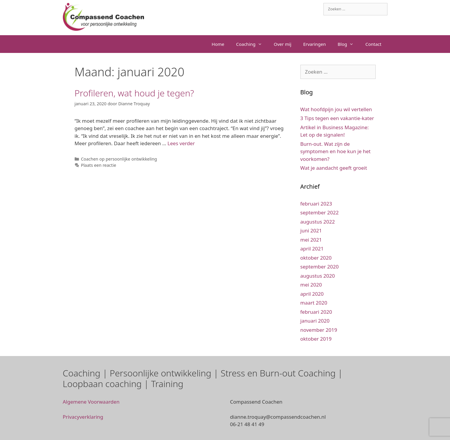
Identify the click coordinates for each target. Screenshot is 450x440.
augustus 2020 (317, 275)
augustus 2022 (317, 221)
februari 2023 (316, 203)
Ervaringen (314, 44)
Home (218, 44)
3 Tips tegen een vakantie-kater (337, 118)
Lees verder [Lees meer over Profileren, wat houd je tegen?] (181, 143)
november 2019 (318, 329)
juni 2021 (311, 230)
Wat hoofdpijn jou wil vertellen (336, 109)
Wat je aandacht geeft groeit (333, 167)
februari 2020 (316, 311)
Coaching (252, 44)
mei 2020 (311, 284)
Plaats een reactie (98, 165)
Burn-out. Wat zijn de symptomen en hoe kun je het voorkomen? (335, 151)
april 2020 (312, 293)
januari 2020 (315, 320)
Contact (373, 44)
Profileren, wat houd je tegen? (134, 93)
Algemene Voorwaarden (91, 401)
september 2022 (319, 212)
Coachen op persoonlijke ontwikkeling (119, 159)
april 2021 (312, 248)
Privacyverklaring (83, 416)
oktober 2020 (316, 257)
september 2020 (319, 266)
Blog (348, 44)
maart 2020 (313, 302)
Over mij (283, 44)
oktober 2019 (316, 338)
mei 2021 (311, 239)
